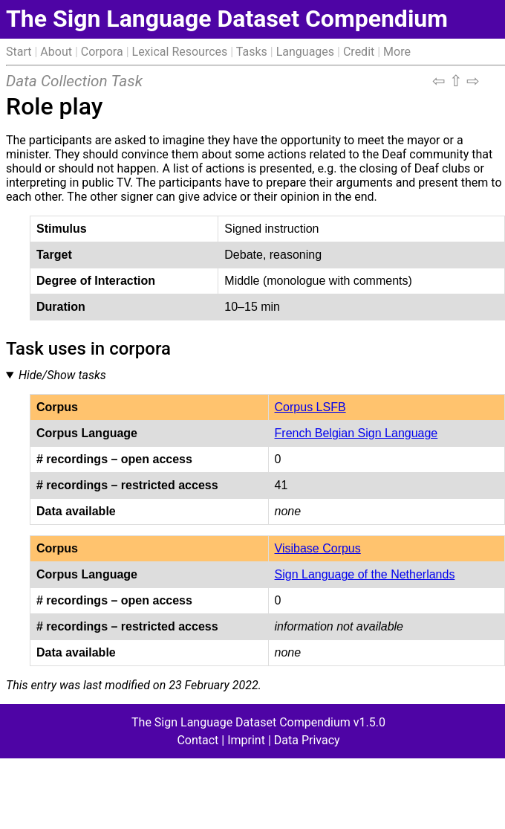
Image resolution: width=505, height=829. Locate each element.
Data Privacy (307, 740)
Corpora (102, 52)
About (56, 52)
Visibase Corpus (318, 548)
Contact (197, 740)
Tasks (251, 52)
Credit (358, 52)
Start (18, 52)
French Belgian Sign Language (356, 433)
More (397, 52)
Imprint (246, 740)
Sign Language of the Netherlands (365, 574)
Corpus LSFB (310, 407)
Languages (305, 52)
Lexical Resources (180, 52)
